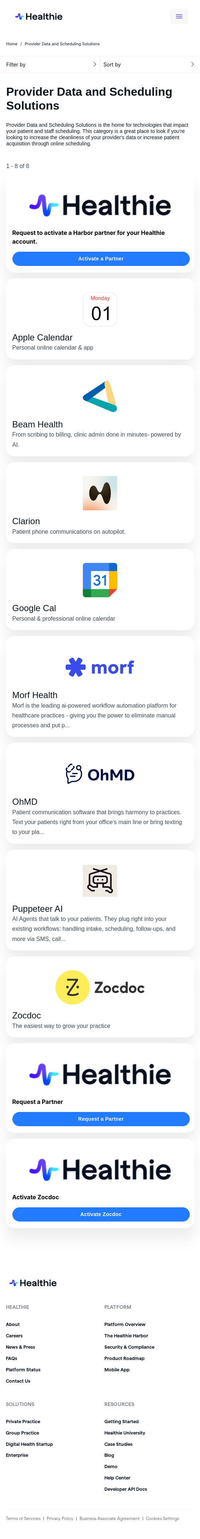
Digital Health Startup (29, 1444)
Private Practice (23, 1421)
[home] (33, 16)
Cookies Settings (162, 1518)
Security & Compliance (129, 1346)
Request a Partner (101, 1119)
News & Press (20, 1346)
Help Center (117, 1477)
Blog (109, 1455)
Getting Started (121, 1421)
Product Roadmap (124, 1358)
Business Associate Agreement (110, 1518)
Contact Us (18, 1380)
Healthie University (124, 1432)
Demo (111, 1466)
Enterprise (17, 1455)
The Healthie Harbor (126, 1335)
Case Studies (118, 1444)
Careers (14, 1335)
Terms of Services (23, 1518)
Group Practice (22, 1432)
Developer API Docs (125, 1489)
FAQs (11, 1358)
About (13, 1324)
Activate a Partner (101, 259)
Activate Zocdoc (101, 1214)
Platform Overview (125, 1324)
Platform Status (23, 1369)
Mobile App (117, 1369)
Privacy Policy (60, 1518)
